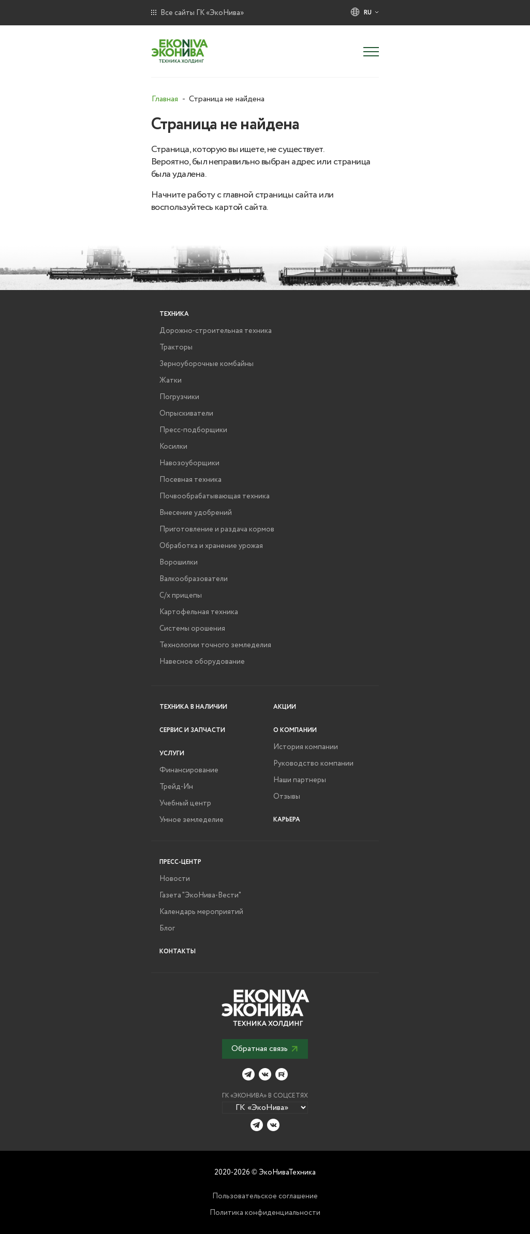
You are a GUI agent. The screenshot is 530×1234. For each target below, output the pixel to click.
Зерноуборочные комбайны (206, 364)
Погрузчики (179, 397)
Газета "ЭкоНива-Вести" (200, 895)
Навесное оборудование (202, 662)
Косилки (173, 446)
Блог (167, 928)
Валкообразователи (193, 579)
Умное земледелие (191, 820)
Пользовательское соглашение (265, 1196)
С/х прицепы (180, 595)
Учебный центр (185, 803)
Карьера (286, 819)
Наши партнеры (299, 780)
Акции (284, 707)
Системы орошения (192, 628)
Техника (174, 314)
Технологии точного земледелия (215, 645)
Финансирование (188, 770)
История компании (305, 747)
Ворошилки (178, 562)
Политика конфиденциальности (265, 1213)
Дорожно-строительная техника (215, 331)
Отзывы (286, 796)
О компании (295, 730)
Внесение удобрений (195, 513)
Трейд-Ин (176, 787)
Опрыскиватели (186, 413)
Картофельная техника (198, 612)
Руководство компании (313, 763)
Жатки (170, 380)
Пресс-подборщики (193, 430)
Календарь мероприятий (201, 912)
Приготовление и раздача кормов (216, 529)
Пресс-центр (180, 862)
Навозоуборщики (189, 463)
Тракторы (176, 347)
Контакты (177, 951)
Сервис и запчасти (192, 730)
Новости (174, 879)
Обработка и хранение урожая (211, 546)
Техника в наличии (193, 707)
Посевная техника (190, 480)
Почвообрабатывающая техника (214, 496)
